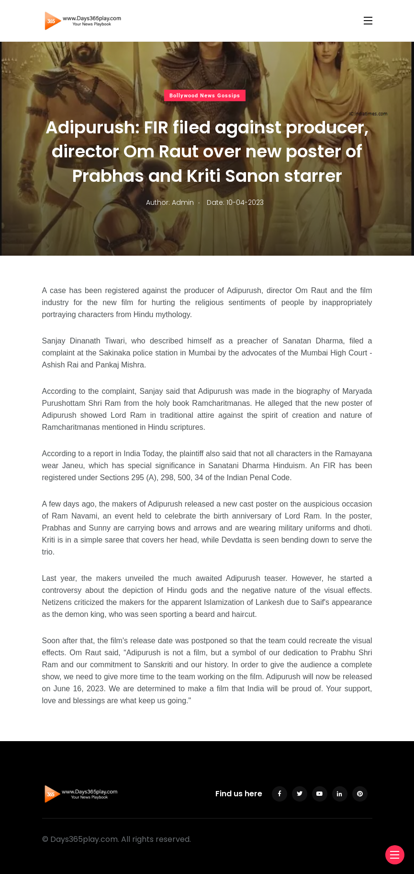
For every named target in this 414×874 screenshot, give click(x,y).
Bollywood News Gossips (204, 96)
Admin (183, 202)
